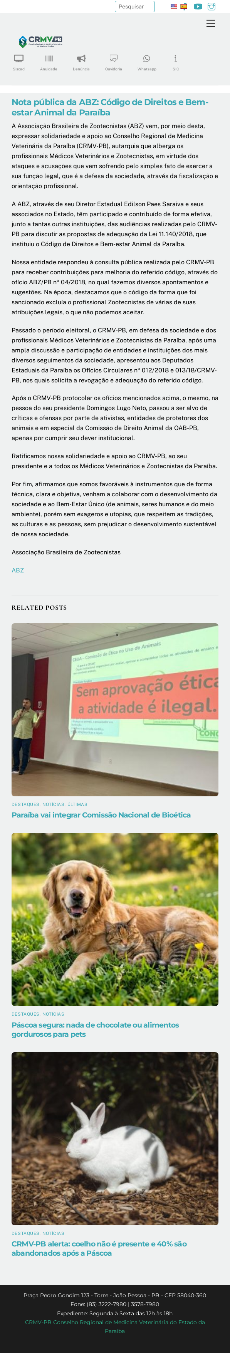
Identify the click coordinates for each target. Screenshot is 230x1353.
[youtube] (198, 5)
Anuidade (48, 60)
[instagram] (211, 5)
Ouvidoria (113, 60)
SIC (176, 60)
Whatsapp (147, 60)
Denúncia (81, 60)
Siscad (19, 60)
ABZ (18, 570)
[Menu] (210, 23)
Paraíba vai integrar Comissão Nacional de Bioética (101, 814)
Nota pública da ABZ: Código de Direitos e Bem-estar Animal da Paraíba (110, 107)
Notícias (53, 804)
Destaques (26, 804)
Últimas (77, 804)
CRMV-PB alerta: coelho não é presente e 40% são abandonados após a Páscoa (99, 1248)
